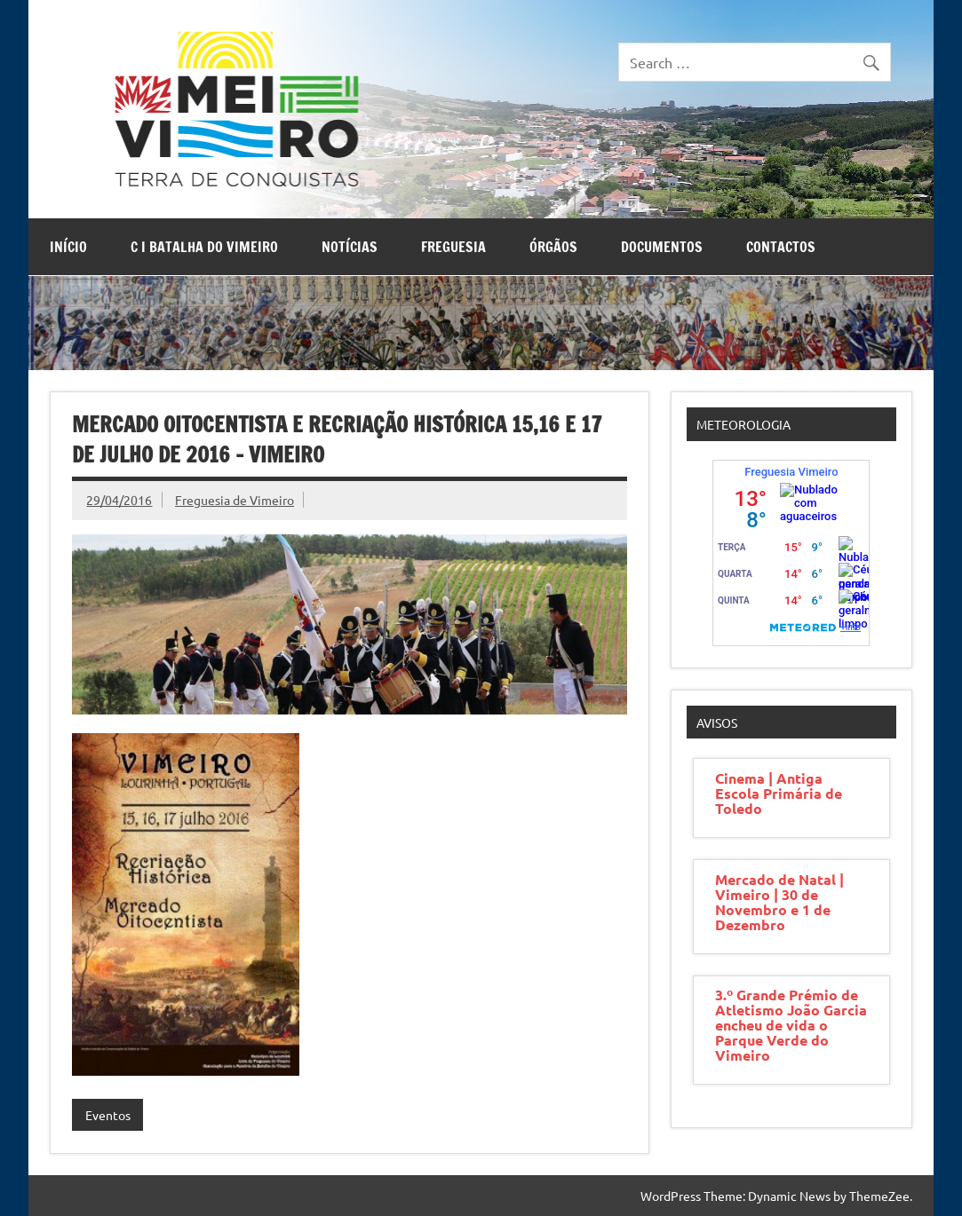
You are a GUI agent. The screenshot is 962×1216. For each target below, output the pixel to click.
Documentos (662, 247)
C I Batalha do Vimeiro (204, 247)
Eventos (108, 1115)
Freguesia (453, 247)
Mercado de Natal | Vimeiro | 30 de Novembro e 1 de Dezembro (779, 902)
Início (68, 247)
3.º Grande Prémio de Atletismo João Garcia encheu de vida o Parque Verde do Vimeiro (791, 1024)
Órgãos (553, 247)
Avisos (716, 722)
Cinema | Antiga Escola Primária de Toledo (778, 793)
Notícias (350, 247)
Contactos (780, 247)
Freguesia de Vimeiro (234, 500)
